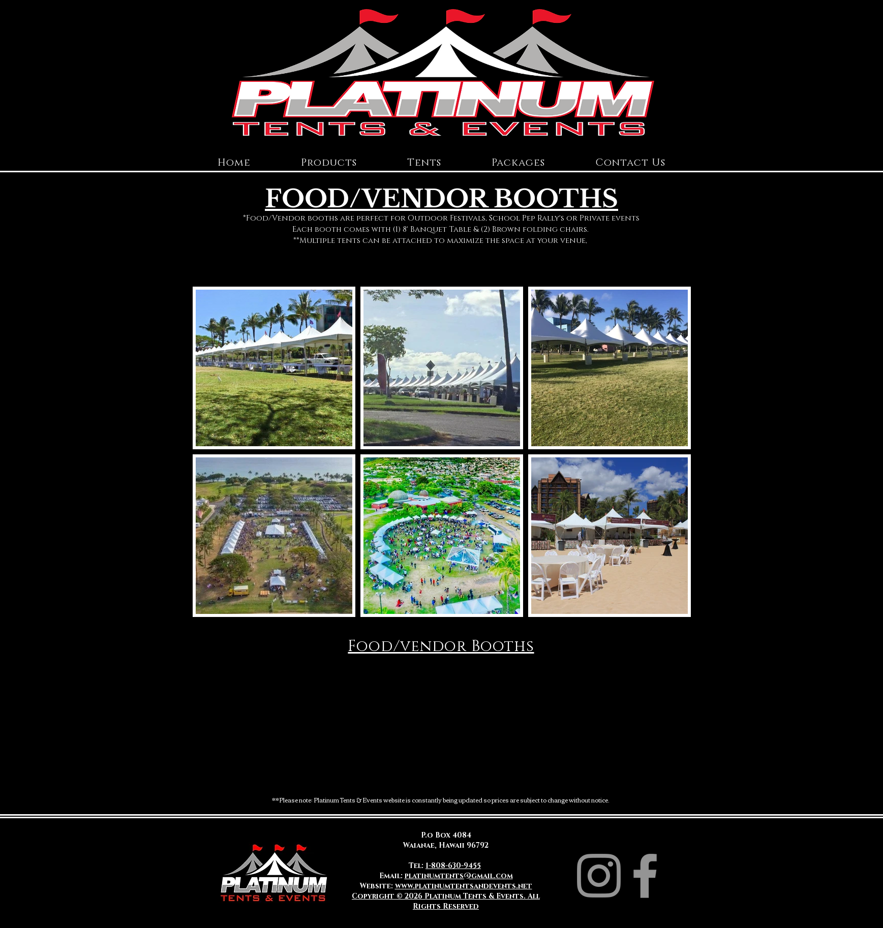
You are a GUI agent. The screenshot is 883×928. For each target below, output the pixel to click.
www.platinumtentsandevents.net (463, 886)
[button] (329, 162)
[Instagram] (598, 875)
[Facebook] (645, 875)
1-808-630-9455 (453, 866)
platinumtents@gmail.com (459, 876)
